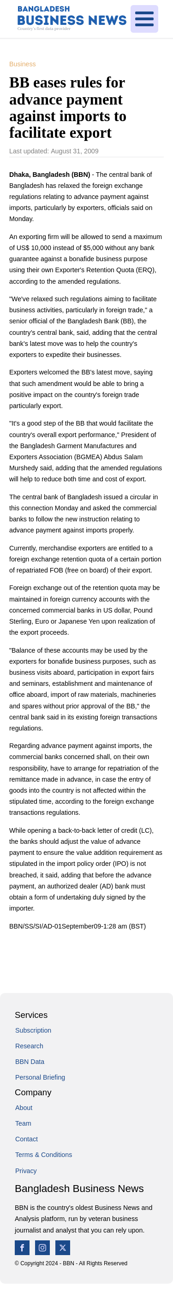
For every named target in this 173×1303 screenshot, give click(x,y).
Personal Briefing (40, 1077)
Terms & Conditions (43, 1154)
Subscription (33, 1030)
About (23, 1107)
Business (22, 64)
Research (29, 1046)
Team (23, 1123)
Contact (26, 1139)
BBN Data (29, 1061)
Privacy (26, 1170)
